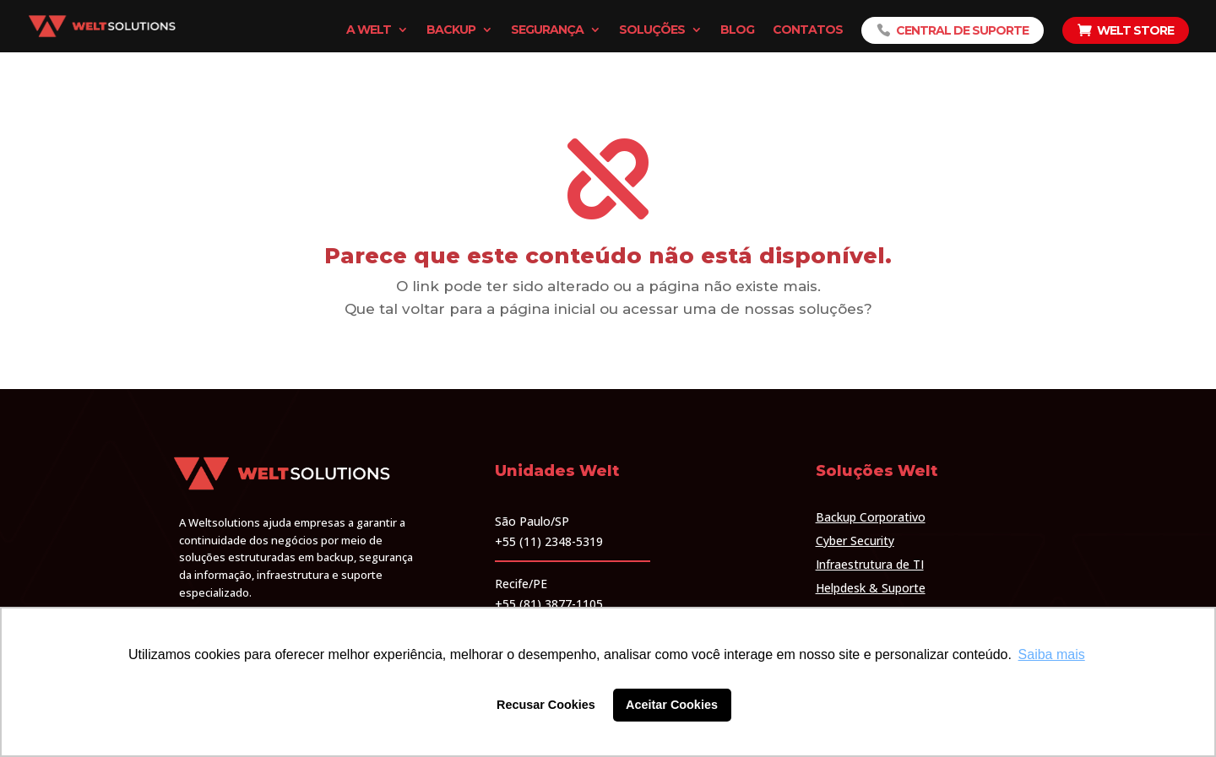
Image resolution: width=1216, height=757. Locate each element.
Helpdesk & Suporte (871, 588)
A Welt (368, 30)
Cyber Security (855, 541)
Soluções (652, 30)
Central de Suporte (962, 30)
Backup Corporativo (871, 517)
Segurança (547, 30)
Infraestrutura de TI (870, 564)
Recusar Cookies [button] (546, 704)
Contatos (808, 30)
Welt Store (1135, 30)
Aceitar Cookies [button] (672, 704)
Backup (450, 30)
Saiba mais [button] (1051, 654)
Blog (737, 30)
